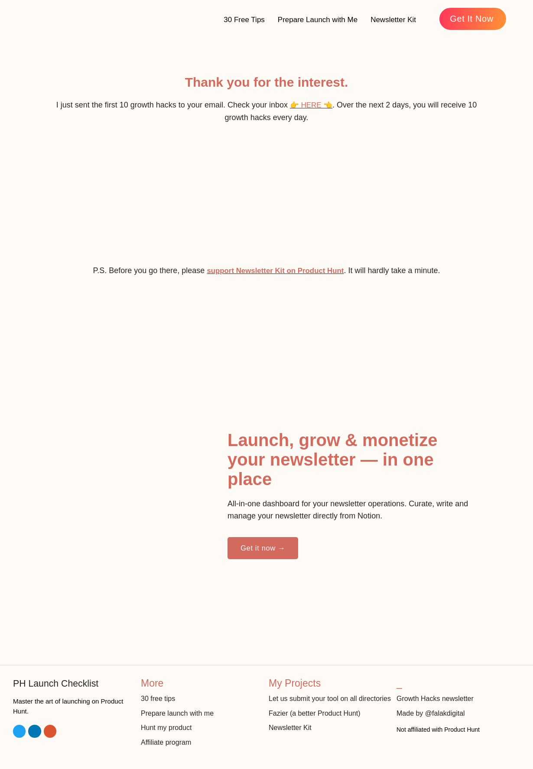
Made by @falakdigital (432, 707)
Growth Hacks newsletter (437, 692)
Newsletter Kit (393, 20)
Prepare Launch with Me (318, 20)
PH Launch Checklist (59, 677)
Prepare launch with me (179, 707)
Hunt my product (168, 722)
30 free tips (159, 692)
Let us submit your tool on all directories (315, 698)
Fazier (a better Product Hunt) (317, 718)
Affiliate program (167, 737)
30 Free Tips (244, 20)
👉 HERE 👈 (311, 105)
